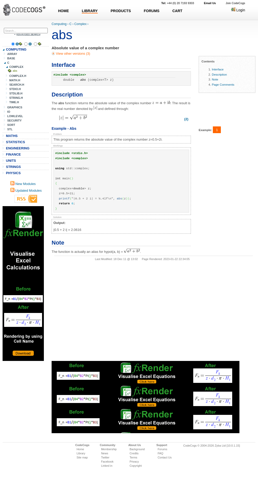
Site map (82, 457)
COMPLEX (16, 66)
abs (15, 70)
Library (81, 453)
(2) (186, 119)
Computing (59, 24)
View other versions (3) (72, 53)
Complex (80, 24)
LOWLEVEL (15, 116)
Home (80, 449)
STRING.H (16, 97)
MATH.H (14, 80)
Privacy (134, 461)
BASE (11, 58)
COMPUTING (16, 49)
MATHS (12, 136)
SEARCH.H (16, 84)
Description (219, 74)
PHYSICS (13, 173)
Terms (133, 457)
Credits (134, 453)
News (104, 453)
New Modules (23, 184)
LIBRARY (90, 11)
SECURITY (14, 120)
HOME (63, 11)
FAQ (160, 453)
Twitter (105, 457)
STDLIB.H (15, 93)
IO (8, 111)
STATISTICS (15, 142)
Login (238, 10)
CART (177, 11)
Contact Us (165, 457)
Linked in (106, 465)
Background (137, 449)
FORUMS (151, 11)
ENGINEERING (17, 148)
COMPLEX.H (17, 75)
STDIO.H (15, 89)
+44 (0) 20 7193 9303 (177, 3)
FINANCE (13, 154)
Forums (162, 449)
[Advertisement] (23, 283)
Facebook (107, 461)
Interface (217, 69)
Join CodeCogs (235, 3)
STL (10, 129)
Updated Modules (26, 190)
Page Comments (223, 84)
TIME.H (14, 102)
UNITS (11, 161)
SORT (11, 124)
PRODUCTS (121, 11)
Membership (109, 449)
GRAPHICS (14, 107)
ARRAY (12, 53)
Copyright (136, 465)
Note (215, 79)
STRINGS (13, 167)
